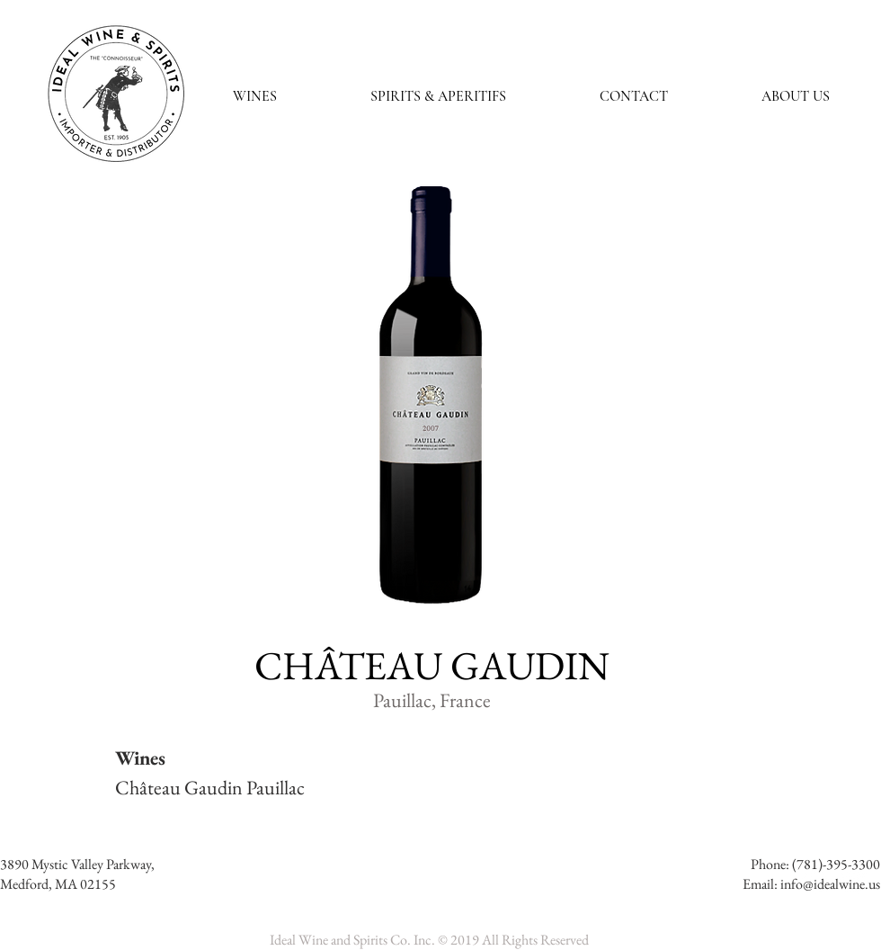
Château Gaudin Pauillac (210, 788)
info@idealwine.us (830, 883)
